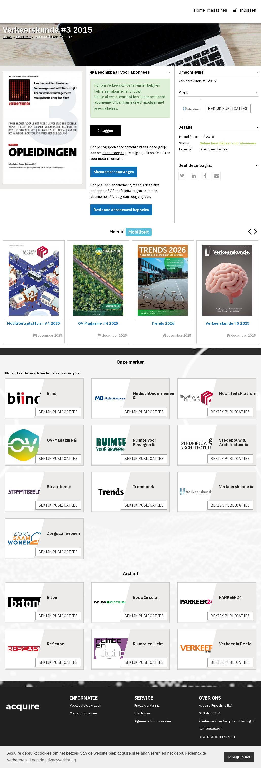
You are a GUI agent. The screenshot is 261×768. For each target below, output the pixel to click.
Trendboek (143, 486)
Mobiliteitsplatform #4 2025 (33, 323)
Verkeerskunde (236, 486)
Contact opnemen (83, 713)
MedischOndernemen (153, 395)
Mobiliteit (23, 36)
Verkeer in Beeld (235, 644)
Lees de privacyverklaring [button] (53, 760)
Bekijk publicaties (227, 108)
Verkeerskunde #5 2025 (227, 323)
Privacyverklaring (147, 705)
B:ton (52, 597)
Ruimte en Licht (148, 644)
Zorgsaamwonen (63, 533)
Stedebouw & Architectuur (233, 442)
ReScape (55, 644)
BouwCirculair (146, 597)
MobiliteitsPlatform (238, 393)
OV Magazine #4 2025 (98, 323)
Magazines (219, 10)
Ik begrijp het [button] (239, 757)
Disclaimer (142, 713)
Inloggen (244, 10)
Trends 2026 (162, 323)
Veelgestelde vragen (85, 705)
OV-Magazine (61, 440)
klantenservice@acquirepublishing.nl (226, 721)
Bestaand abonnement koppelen (121, 209)
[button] (255, 231)
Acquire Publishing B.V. (215, 705)
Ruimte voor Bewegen (144, 442)
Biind (51, 393)
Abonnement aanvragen (114, 172)
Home (199, 10)
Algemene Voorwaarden (152, 721)
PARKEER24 (230, 597)
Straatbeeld (59, 486)
